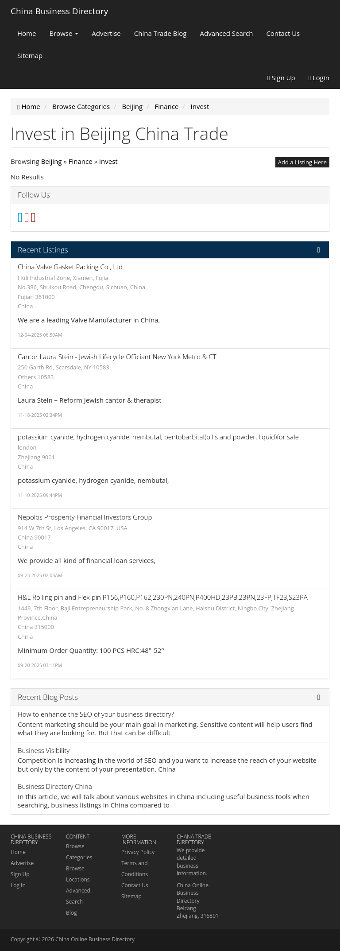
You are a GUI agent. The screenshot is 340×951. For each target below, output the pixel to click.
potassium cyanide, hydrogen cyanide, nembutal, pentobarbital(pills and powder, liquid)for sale (158, 436)
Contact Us (283, 33)
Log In (18, 885)
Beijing (51, 161)
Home (26, 33)
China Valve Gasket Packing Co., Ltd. (71, 266)
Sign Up (281, 77)
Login (319, 77)
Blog (71, 912)
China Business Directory (59, 11)
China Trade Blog (160, 33)
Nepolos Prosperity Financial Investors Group (85, 516)
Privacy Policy (138, 852)
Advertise (106, 33)
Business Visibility (44, 750)
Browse (63, 33)
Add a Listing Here (302, 162)
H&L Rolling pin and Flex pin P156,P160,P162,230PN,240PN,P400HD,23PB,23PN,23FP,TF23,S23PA (163, 597)
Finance (81, 161)
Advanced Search (226, 33)
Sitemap (29, 55)
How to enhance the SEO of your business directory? (96, 714)
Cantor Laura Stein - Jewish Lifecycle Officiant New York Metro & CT (117, 356)
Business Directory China (55, 786)
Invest (108, 161)
